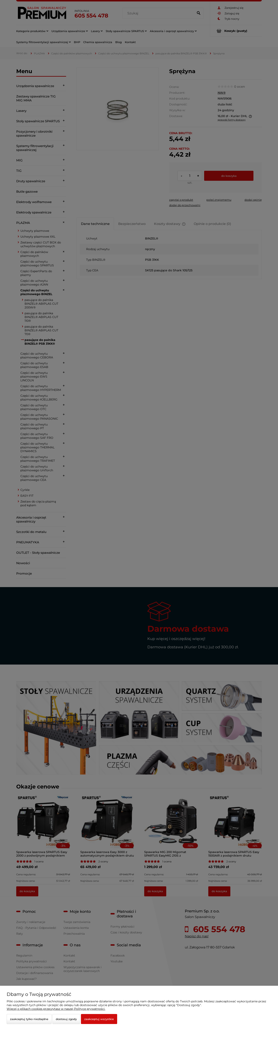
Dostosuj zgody (66, 1019)
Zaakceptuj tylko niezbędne (29, 1019)
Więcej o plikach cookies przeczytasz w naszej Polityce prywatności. (56, 1009)
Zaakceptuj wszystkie (99, 1019)
